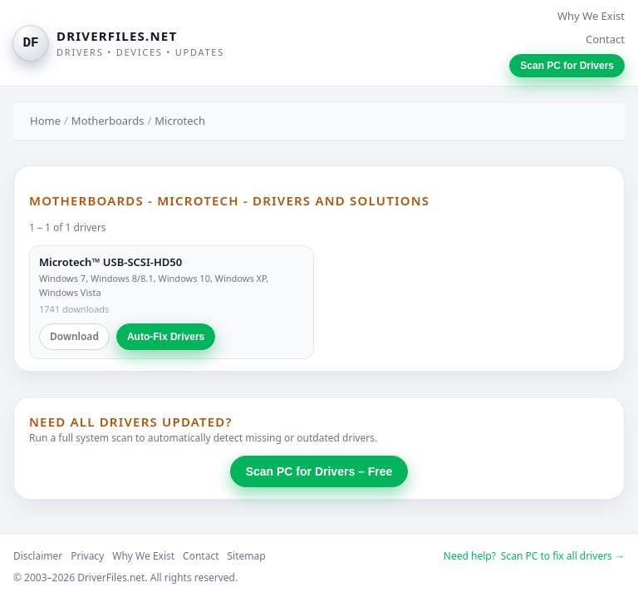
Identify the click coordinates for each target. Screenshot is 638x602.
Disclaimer (37, 556)
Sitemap (247, 556)
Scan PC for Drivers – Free (319, 471)
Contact (605, 39)
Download (74, 336)
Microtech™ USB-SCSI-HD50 (110, 261)
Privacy (87, 556)
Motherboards (108, 120)
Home (45, 120)
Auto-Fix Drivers (165, 337)
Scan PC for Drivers (567, 66)
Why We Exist (591, 15)
